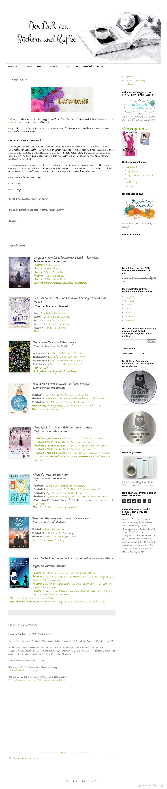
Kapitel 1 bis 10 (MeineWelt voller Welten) (65, 486)
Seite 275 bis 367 (49, 276)
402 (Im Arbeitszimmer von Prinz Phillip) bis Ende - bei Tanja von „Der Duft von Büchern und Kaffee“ (72, 593)
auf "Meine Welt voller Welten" (64, 442)
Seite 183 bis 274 (48, 272)
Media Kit (129, 84)
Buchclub (129, 186)
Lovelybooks (130, 312)
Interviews (53, 66)
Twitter (128, 305)
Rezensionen (27, 66)
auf (50, 439)
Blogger (97, 781)
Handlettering (131, 182)
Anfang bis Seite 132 (56, 313)
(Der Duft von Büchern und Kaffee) (58, 507)
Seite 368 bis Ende (50, 279)
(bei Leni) (40, 368)
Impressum (130, 76)
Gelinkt (76, 66)
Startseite (12, 66)
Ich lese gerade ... (134, 128)
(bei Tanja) (55, 371)
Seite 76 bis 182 (48, 269)
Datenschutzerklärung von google (23, 670)
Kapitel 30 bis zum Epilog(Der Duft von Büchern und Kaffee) (77, 497)
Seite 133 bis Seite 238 (58, 317)
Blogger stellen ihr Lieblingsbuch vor (139, 177)
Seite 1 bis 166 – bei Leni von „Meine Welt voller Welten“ (72, 573)
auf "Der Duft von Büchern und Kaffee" (70, 446)
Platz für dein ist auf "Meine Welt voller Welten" (73, 458)
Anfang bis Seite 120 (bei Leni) (65, 353)
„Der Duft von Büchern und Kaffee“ (86, 439)
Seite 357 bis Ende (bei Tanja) (66, 364)
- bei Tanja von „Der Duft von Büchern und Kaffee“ (57, 602)
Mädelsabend (131, 167)
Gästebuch (88, 66)
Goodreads (130, 316)
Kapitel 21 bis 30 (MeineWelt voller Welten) (66, 493)
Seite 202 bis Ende (54, 537)
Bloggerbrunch (131, 171)
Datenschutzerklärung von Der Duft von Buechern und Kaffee (38, 680)
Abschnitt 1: (38, 573)
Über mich (100, 66)
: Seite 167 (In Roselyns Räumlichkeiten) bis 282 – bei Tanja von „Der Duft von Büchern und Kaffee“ (74, 578)
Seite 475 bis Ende (56, 328)
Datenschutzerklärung (135, 80)
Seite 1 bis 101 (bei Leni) (56, 529)
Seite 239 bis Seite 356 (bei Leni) (67, 361)
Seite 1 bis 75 (47, 265)
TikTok (128, 309)
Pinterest (129, 320)
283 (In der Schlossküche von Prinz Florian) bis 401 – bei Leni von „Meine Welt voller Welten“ (72, 585)
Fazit (36, 331)
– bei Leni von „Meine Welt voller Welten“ (31, 598)
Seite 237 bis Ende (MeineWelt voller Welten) (67, 402)
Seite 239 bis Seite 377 (58, 321)
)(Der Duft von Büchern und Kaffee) (67, 406)
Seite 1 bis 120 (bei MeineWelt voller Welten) (66, 395)
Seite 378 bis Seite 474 (58, 324)
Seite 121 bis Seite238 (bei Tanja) (67, 357)
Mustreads (40, 66)
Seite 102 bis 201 (53, 533)
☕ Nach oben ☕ (151, 785)
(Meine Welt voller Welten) (47, 409)
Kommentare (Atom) (29, 758)
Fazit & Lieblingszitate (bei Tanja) (49, 540)
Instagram (129, 297)
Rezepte (66, 66)
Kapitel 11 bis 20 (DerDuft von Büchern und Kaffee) (73, 489)
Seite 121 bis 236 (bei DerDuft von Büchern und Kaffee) (74, 399)
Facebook (129, 301)
